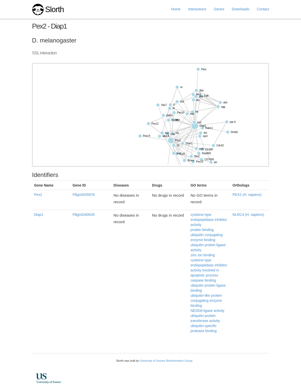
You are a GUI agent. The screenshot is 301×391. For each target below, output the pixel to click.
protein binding (202, 230)
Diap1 (38, 215)
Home (175, 9)
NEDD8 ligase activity (208, 311)
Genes (219, 9)
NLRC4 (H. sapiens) (248, 215)
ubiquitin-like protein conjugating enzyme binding (206, 300)
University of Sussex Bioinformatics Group (166, 360)
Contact (263, 9)
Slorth (54, 9)
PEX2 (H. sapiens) (246, 195)
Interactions (197, 9)
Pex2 (38, 195)
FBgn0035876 (84, 195)
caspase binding (203, 280)
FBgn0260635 (84, 215)
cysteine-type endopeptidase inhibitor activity (209, 220)
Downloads (240, 9)
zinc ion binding (203, 255)
